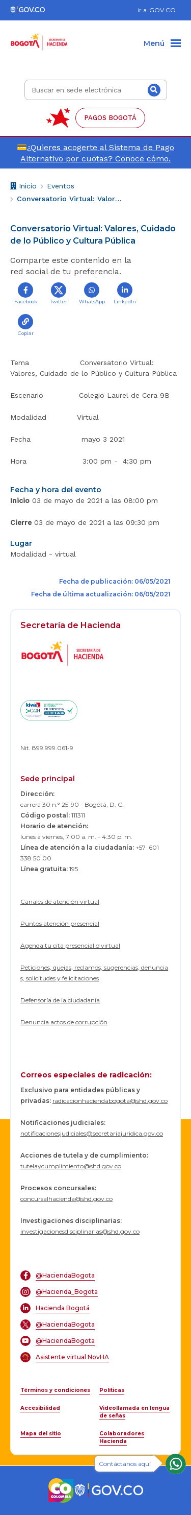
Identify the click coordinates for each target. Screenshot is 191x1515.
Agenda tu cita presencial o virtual (70, 945)
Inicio (23, 187)
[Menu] (162, 44)
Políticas (111, 1390)
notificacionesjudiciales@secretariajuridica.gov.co (91, 1133)
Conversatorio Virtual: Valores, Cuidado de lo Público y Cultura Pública (70, 199)
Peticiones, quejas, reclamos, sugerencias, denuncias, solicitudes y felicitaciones (94, 973)
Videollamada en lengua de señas (134, 1412)
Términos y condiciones (55, 1390)
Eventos (60, 186)
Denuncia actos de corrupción (63, 1022)
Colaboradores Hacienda (121, 1437)
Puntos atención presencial (59, 923)
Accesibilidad (40, 1408)
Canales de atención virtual (59, 901)
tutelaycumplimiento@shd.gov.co (70, 1166)
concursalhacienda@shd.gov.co (66, 1199)
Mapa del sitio (40, 1433)
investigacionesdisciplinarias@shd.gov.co (80, 1231)
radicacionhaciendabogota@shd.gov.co (110, 1100)
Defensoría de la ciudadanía (60, 1000)
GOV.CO (162, 10)
